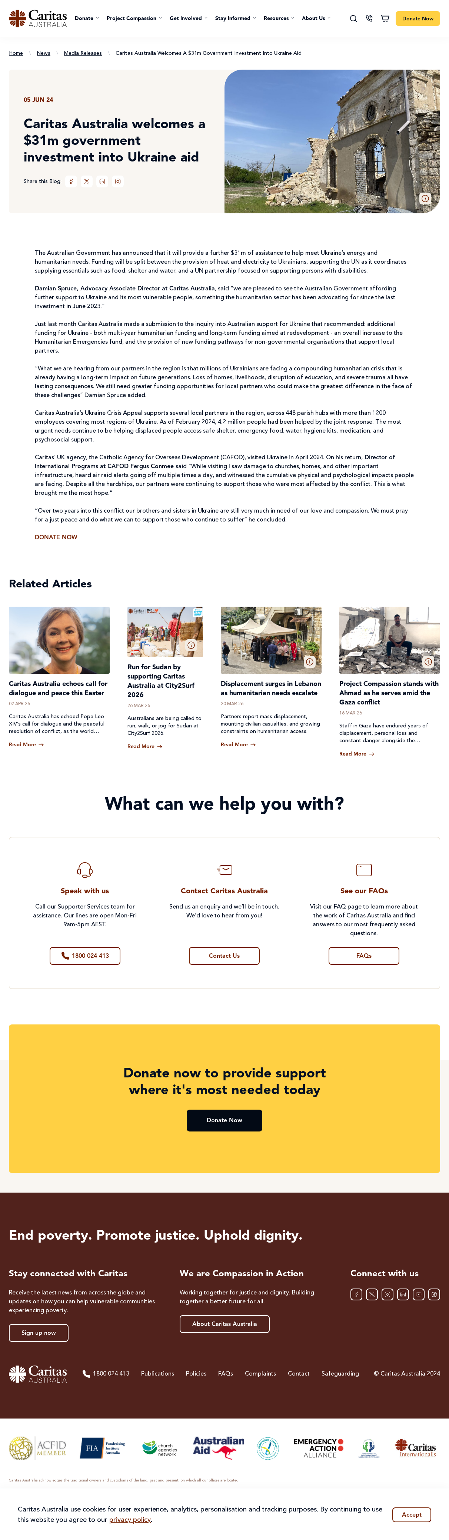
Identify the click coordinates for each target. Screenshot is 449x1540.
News (43, 53)
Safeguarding (340, 1374)
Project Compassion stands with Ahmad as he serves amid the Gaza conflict (389, 693)
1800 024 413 (105, 1374)
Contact (299, 1374)
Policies (196, 1374)
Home (16, 53)
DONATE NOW (56, 538)
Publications (157, 1374)
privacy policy (130, 1520)
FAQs (225, 1374)
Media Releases (83, 53)
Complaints (260, 1374)
